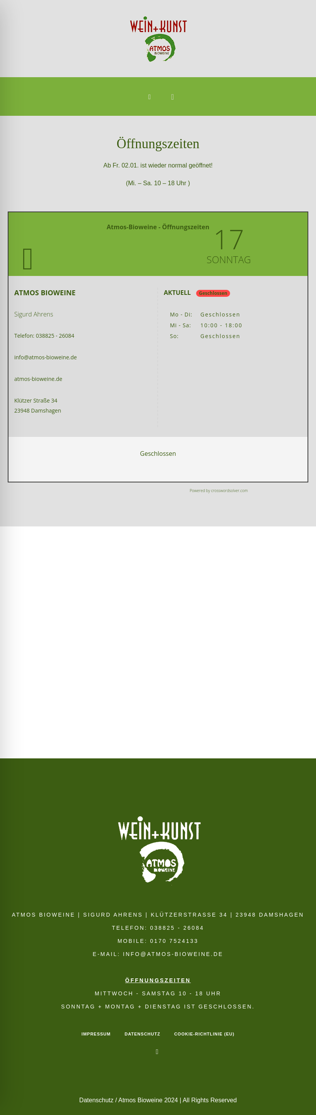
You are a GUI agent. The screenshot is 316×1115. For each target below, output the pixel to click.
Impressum (96, 1034)
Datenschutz (142, 1034)
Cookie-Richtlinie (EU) (204, 1034)
